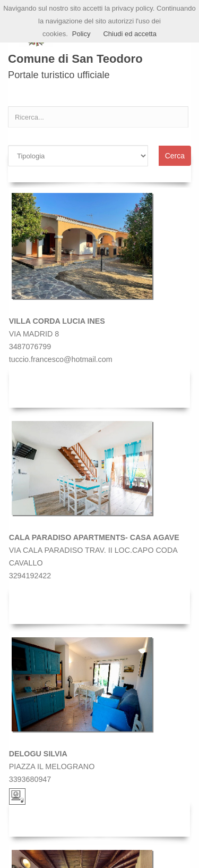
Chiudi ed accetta (129, 34)
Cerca (175, 155)
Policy (81, 34)
